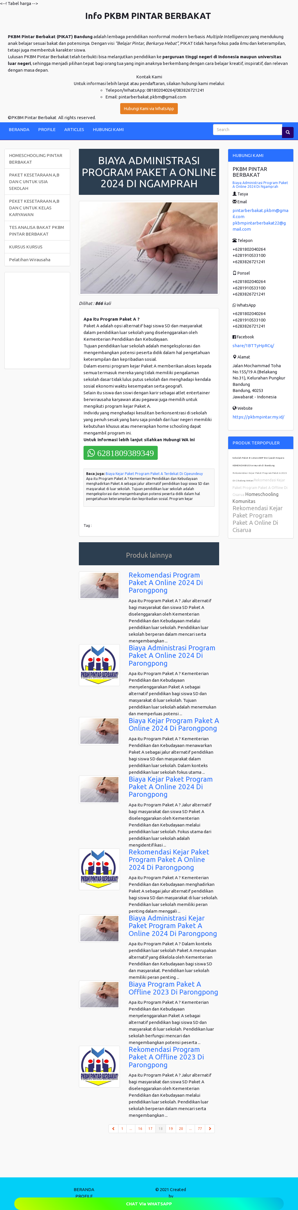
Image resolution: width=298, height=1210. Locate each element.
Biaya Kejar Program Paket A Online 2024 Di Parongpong (174, 724)
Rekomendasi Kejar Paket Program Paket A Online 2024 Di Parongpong (169, 859)
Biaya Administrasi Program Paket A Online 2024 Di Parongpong (172, 655)
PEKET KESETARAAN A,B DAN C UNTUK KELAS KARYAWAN (34, 208)
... (131, 1128)
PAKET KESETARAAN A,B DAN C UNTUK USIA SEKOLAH (34, 181)
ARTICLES (74, 129)
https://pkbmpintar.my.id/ (258, 416)
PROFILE (47, 129)
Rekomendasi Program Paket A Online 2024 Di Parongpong (166, 582)
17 (150, 1128)
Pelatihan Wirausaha (29, 259)
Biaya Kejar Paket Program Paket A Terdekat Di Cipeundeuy (154, 474)
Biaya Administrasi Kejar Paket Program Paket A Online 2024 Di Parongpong (173, 925)
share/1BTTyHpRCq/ (253, 345)
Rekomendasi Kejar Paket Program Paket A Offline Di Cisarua (260, 487)
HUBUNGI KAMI (108, 129)
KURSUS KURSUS (25, 246)
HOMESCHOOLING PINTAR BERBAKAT (35, 159)
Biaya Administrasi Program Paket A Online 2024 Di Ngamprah (260, 184)
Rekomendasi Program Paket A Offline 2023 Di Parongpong (166, 1057)
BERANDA (19, 129)
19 (171, 1128)
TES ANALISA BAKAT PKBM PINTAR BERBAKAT (36, 230)
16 (140, 1128)
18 (162, 1128)
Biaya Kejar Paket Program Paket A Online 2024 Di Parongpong (171, 787)
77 (200, 1128)
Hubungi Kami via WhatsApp (149, 108)
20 (181, 1128)
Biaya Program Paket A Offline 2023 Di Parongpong (173, 988)
